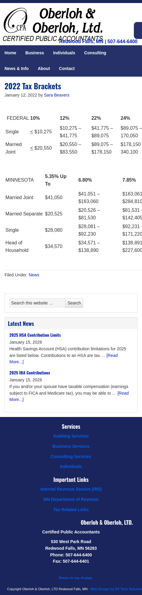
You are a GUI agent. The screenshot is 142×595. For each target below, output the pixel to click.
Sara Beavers (57, 95)
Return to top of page (75, 578)
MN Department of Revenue (71, 499)
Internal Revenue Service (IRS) (71, 489)
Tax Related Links (71, 509)
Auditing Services (71, 436)
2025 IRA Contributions (29, 372)
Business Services (71, 446)
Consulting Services (71, 456)
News (34, 274)
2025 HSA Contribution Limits (35, 335)
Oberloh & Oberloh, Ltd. (60, 18)
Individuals (71, 466)
